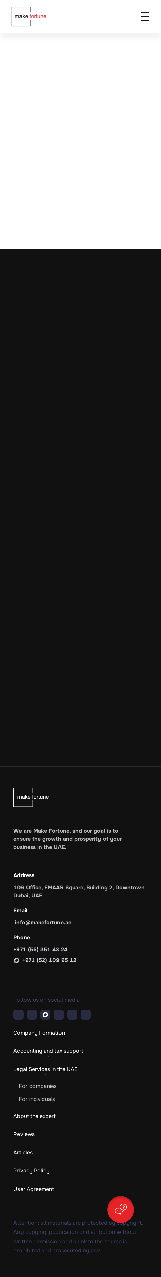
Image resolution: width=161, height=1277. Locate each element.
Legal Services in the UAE (45, 1069)
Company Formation (39, 1032)
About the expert (34, 1116)
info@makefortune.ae (42, 922)
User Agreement (33, 1189)
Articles (23, 1152)
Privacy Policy (31, 1170)
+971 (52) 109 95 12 (49, 960)
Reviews (24, 1134)
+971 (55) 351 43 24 (40, 949)
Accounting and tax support (48, 1051)
